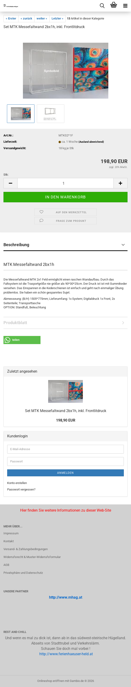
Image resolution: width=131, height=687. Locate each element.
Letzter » (57, 18)
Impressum (11, 533)
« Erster (11, 18)
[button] (10, 183)
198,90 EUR (65, 420)
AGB (6, 565)
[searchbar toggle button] (102, 6)
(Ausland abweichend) (91, 141)
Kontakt (8, 541)
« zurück (26, 18)
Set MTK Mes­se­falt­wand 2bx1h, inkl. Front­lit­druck (65, 411)
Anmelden (65, 472)
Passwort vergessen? (21, 489)
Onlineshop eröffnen (50, 681)
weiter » (42, 18)
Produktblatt (15, 322)
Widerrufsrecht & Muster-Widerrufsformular (32, 557)
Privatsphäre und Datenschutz (23, 572)
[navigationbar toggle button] (125, 6)
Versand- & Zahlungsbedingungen (25, 549)
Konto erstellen (17, 483)
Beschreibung (16, 244)
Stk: (6, 174)
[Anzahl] (65, 183)
